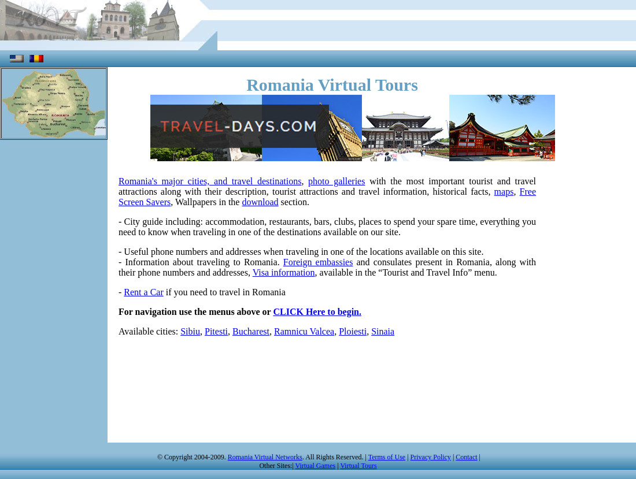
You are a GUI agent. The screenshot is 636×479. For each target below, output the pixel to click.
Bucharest (250, 331)
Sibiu (190, 331)
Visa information (284, 272)
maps (504, 191)
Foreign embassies (318, 262)
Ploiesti (353, 331)
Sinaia (382, 331)
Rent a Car (143, 292)
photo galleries (336, 181)
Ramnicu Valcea (304, 331)
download (260, 202)
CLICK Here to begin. (317, 312)
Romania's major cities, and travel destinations (210, 181)
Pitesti (216, 331)
